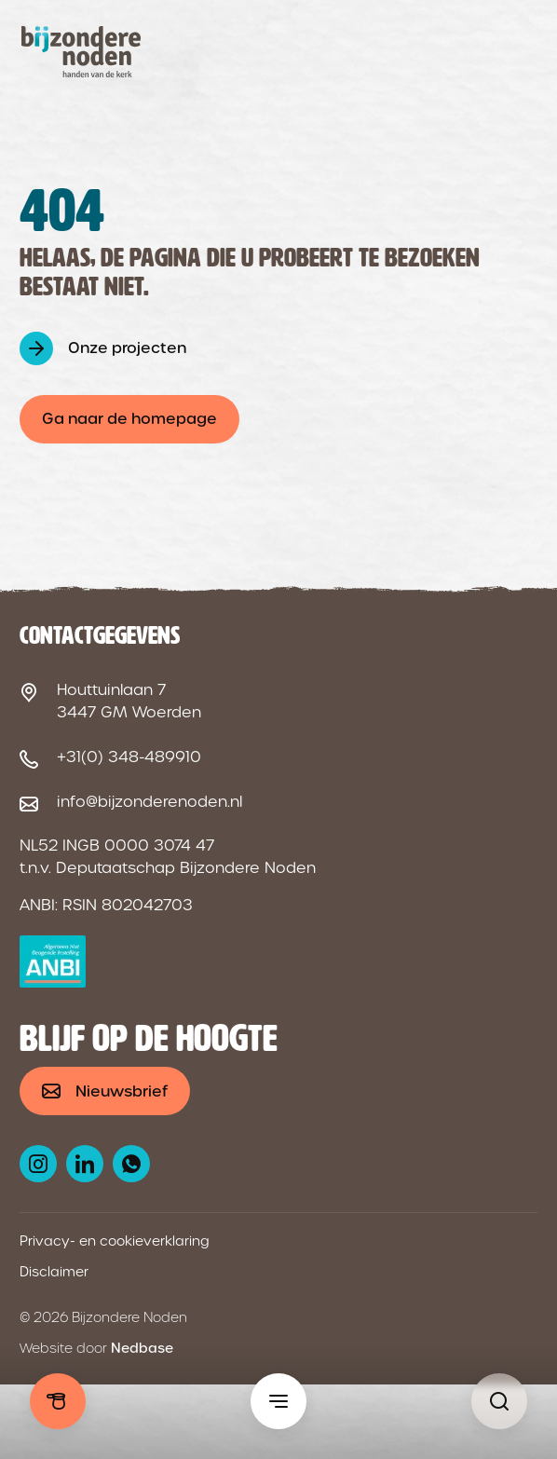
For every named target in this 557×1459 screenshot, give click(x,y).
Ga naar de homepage (129, 419)
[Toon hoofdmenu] (278, 1401)
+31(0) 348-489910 (129, 757)
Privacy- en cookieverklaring (115, 1241)
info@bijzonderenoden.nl (149, 801)
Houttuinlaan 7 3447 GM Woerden (129, 701)
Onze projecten (127, 348)
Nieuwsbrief (121, 1091)
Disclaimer (54, 1271)
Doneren (58, 1401)
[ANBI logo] (53, 961)
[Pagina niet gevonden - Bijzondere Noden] (499, 1401)
